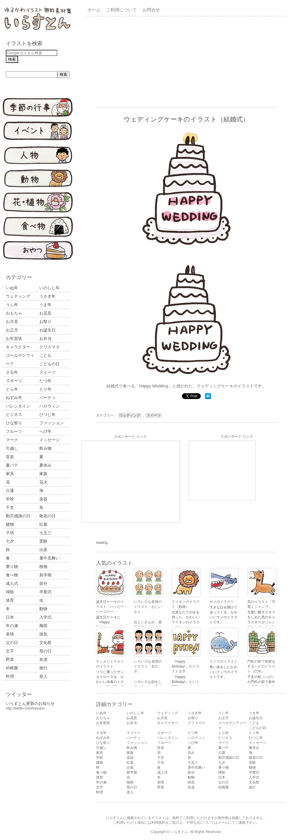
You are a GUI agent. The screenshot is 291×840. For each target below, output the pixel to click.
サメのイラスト (222, 602)
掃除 (10, 592)
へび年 (45, 431)
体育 (10, 600)
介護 (10, 490)
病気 (43, 634)
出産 (43, 549)
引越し (12, 448)
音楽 (10, 456)
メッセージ (49, 439)
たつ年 (45, 380)
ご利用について (121, 9)
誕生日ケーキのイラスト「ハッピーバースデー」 (110, 607)
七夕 (10, 541)
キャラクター (18, 347)
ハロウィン (49, 406)
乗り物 (12, 566)
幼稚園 (12, 668)
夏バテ (12, 465)
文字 (10, 651)
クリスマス (49, 347)
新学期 (45, 575)
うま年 (45, 304)
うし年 (12, 304)
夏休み (45, 465)
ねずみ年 (14, 397)
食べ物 (12, 575)
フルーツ (14, 431)
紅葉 (43, 524)
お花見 (45, 313)
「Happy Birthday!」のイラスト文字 (185, 666)
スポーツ (14, 380)
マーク (12, 439)
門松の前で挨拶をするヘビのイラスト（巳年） (261, 666)
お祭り (45, 321)
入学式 (45, 617)
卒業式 (45, 592)
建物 (10, 524)
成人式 (12, 583)
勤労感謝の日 (18, 515)
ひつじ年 (47, 414)
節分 (43, 583)
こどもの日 (49, 363)
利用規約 (158, 822)
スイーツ (47, 372)
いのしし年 (49, 287)
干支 (10, 507)
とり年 (45, 389)
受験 (43, 541)
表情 (10, 634)
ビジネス (14, 414)
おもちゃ (14, 313)
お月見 (12, 321)
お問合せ (151, 9)
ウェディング (18, 296)
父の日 (12, 642)
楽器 (43, 499)
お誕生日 (47, 330)
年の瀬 (12, 625)
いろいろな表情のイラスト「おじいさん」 (148, 607)
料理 (10, 676)
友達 (43, 659)
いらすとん (179, 832)
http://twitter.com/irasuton (25, 708)
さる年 (12, 372)
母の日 (45, 651)
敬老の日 (47, 515)
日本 (10, 617)
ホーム (93, 9)
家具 (10, 473)
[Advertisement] (168, 61)
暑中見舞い (49, 558)
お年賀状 (14, 338)
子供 (10, 532)
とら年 (12, 389)
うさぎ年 (47, 296)
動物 (43, 608)
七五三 (45, 532)
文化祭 (45, 642)
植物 (43, 566)
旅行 (43, 668)
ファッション (51, 423)
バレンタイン (18, 406)
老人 (43, 676)
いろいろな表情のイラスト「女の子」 (148, 666)
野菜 (10, 659)
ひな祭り (14, 423)
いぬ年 (12, 287)
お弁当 (45, 338)
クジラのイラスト (223, 661)
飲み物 (45, 448)
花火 (43, 482)
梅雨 (43, 625)
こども (45, 355)
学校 (10, 499)
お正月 (12, 330)
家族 (43, 473)
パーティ (47, 397)
